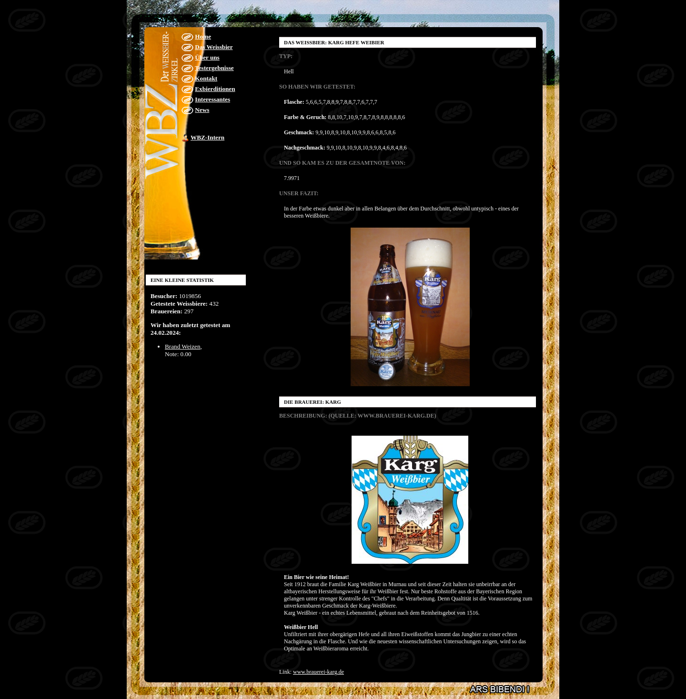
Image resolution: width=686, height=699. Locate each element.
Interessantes (212, 99)
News (202, 109)
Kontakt (206, 78)
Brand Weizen (183, 346)
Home (203, 36)
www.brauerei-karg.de (318, 672)
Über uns (207, 57)
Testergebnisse (214, 67)
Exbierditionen (215, 88)
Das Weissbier (213, 46)
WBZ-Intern (207, 137)
